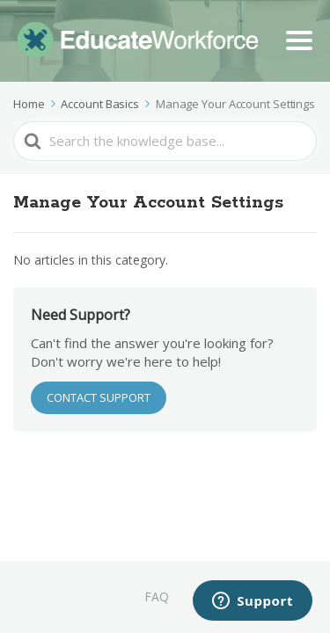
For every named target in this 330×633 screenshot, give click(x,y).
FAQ (156, 596)
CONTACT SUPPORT (98, 397)
